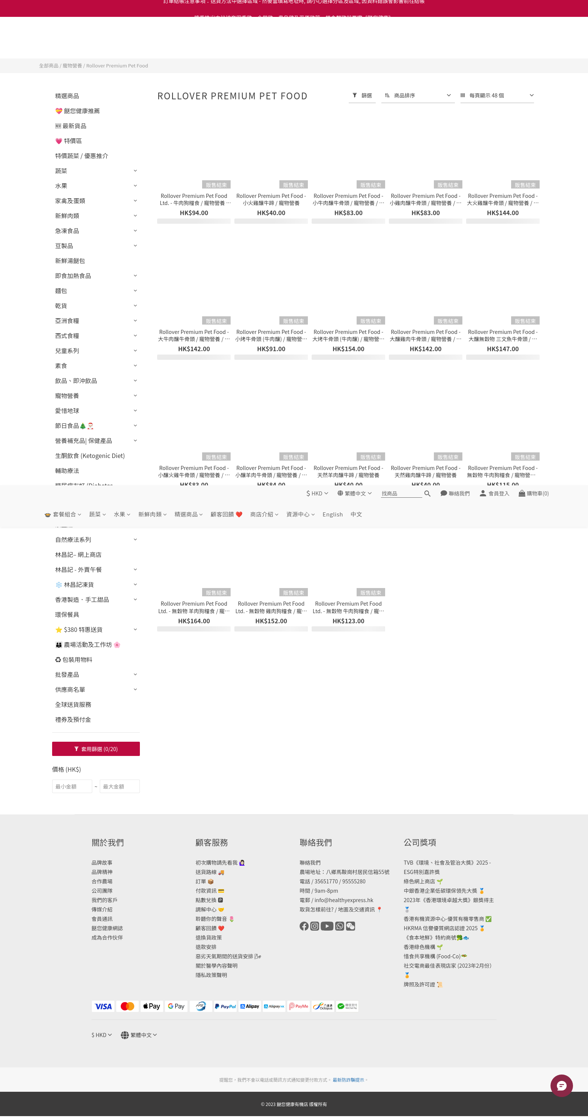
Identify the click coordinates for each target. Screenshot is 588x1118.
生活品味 (67, 509)
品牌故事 (102, 862)
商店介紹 (264, 45)
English (332, 45)
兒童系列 (67, 350)
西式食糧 (67, 335)
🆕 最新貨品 (71, 125)
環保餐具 (67, 614)
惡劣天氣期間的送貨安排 (225, 956)
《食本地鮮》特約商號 (430, 937)
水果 (122, 45)
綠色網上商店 (419, 881)
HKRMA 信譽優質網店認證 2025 (441, 928)
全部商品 (48, 65)
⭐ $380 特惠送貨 (79, 629)
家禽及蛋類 (70, 200)
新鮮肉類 (152, 45)
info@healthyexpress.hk (344, 900)
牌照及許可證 (419, 984)
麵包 (61, 290)
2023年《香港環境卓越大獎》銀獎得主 (449, 900)
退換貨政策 (209, 937)
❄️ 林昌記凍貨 (74, 584)
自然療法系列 (73, 539)
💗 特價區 (68, 140)
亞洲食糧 (67, 320)
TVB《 (411, 862)
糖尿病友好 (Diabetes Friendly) (84, 490)
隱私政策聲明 (211, 975)
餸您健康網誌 (107, 928)
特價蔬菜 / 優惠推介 (81, 155)
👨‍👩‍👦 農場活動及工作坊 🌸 (88, 644)
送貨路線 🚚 (210, 872)
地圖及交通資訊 (356, 909)
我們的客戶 (105, 900)
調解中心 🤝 (210, 909)
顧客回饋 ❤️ (227, 45)
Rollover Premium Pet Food (117, 65)
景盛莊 (64, 524)
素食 (61, 365)
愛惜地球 (67, 410)
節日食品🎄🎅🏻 (74, 425)
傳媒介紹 (102, 909)
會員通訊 (102, 918)
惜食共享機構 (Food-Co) (432, 956)
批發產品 (67, 674)
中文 (356, 45)
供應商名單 (70, 689)
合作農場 (102, 881)
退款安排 (206, 946)
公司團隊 (102, 890)
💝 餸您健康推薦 (77, 110)
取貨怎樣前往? (317, 909)
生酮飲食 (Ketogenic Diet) (90, 455)
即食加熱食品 (73, 275)
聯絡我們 (310, 862)
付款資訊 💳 (210, 890)
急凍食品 (67, 230)
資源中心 (300, 45)
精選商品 (188, 45)
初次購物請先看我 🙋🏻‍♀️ (220, 862)
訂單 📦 (205, 881)
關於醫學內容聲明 (217, 965)
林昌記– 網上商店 (78, 554)
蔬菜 (97, 45)
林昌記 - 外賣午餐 (78, 569)
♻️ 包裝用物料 (74, 659)
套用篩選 (96, 749)
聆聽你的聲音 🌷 (215, 918)
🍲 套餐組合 (63, 45)
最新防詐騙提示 (348, 1079)
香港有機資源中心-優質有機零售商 (444, 918)
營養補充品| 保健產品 (83, 440)
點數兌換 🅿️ (209, 900)
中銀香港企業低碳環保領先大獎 (440, 890)
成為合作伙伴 (107, 937)
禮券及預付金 (73, 719)
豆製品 (64, 245)
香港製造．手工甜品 (82, 599)
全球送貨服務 (73, 704)
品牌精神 (102, 872)
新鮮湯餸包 (70, 260)
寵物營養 (72, 65)
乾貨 (61, 305)
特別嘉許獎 (427, 872)
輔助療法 (67, 470)
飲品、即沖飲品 (76, 380)
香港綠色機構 (419, 946)
